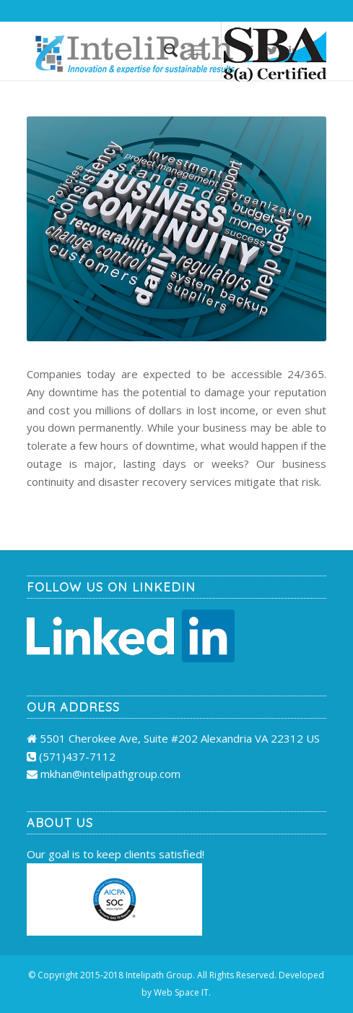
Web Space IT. (182, 992)
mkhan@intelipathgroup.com (110, 773)
